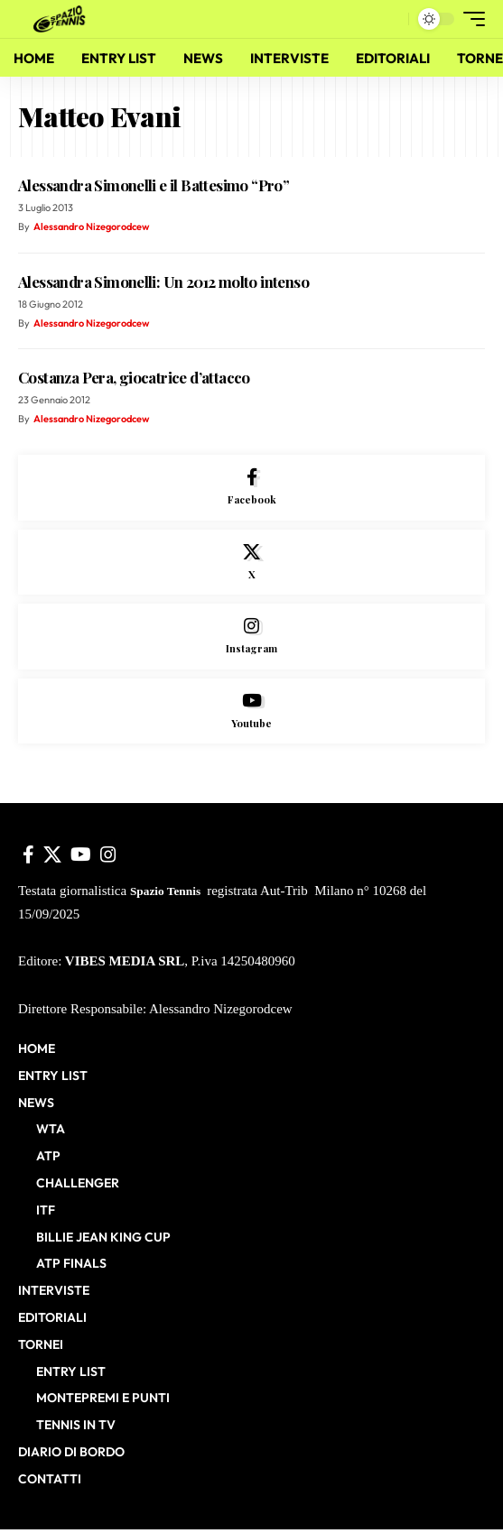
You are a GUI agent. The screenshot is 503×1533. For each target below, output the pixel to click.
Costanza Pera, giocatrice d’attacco (134, 377)
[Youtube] (251, 711)
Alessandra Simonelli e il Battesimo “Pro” (153, 185)
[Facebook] (251, 488)
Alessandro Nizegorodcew (91, 226)
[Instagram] (251, 637)
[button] (390, 19)
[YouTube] (81, 854)
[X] (251, 563)
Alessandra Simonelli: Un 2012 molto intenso (163, 281)
